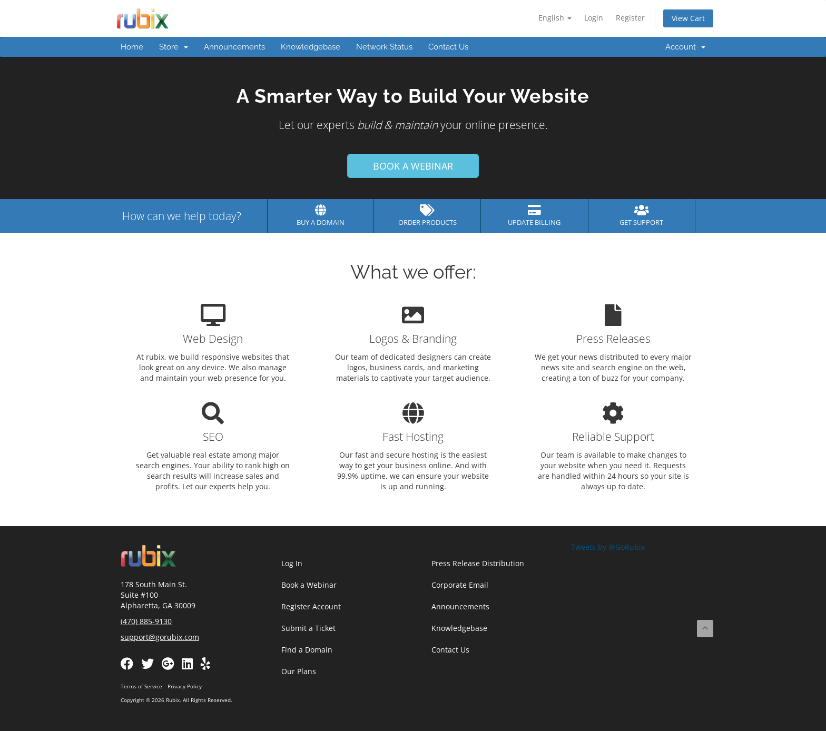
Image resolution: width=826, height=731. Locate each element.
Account (685, 47)
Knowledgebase (310, 47)
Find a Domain (306, 650)
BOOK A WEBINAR (413, 166)
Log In (291, 563)
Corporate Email (459, 585)
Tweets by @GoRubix (608, 547)
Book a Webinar (309, 585)
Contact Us (448, 47)
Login (593, 18)
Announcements (234, 47)
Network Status (384, 47)
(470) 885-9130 (146, 621)
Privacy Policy (185, 686)
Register (630, 18)
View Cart (688, 18)
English (555, 18)
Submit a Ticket (308, 628)
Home (132, 47)
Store (173, 47)
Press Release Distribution (477, 563)
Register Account (311, 606)
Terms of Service (141, 686)
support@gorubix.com (160, 637)
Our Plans (298, 671)
